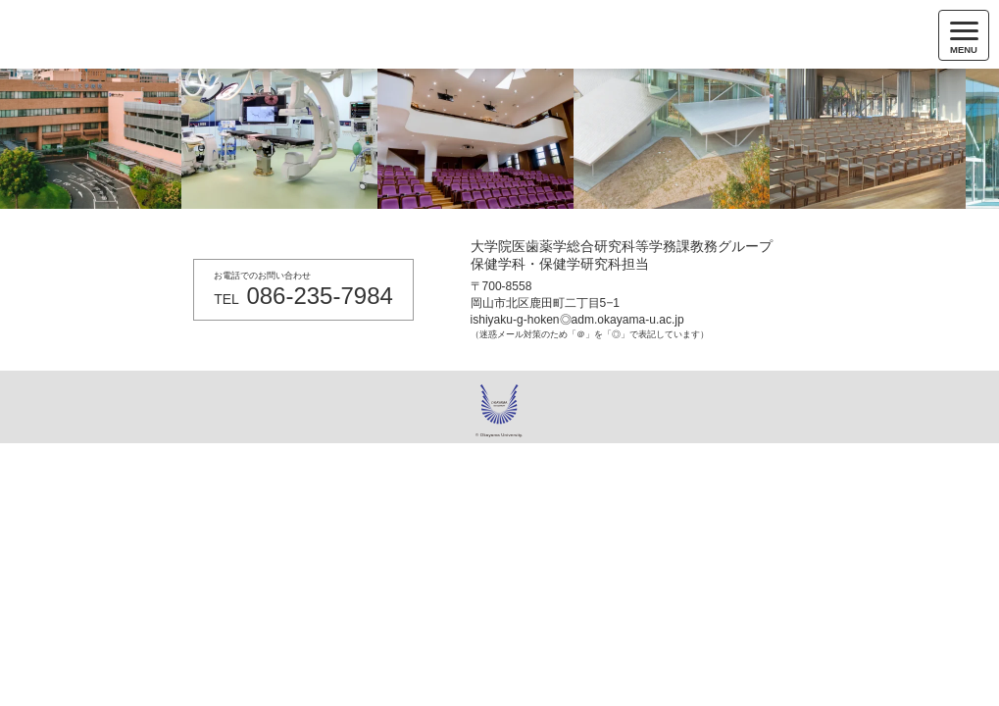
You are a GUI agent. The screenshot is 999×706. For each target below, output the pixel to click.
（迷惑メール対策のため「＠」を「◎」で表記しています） (590, 334)
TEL (226, 299)
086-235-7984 (319, 295)
